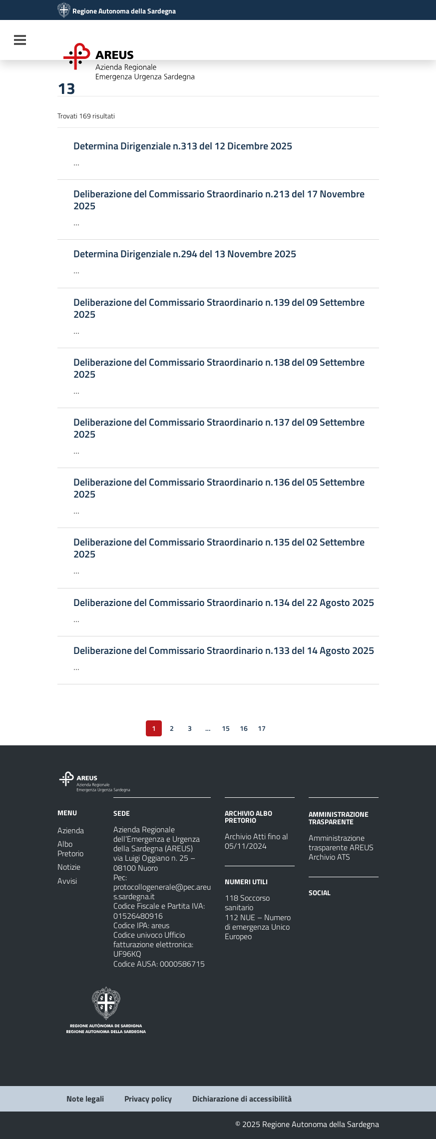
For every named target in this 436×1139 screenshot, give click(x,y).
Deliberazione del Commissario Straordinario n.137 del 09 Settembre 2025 (219, 428)
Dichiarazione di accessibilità (242, 1099)
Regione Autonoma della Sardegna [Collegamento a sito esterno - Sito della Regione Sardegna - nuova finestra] (124, 10)
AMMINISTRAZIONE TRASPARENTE (339, 817)
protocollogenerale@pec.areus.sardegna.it (162, 891)
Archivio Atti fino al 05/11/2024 (256, 841)
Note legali (85, 1099)
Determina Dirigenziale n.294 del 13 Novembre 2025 (184, 253)
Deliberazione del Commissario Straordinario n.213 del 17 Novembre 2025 (219, 199)
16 (244, 728)
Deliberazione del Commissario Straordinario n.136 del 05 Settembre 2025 (219, 488)
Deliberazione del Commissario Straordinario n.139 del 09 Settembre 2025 (219, 308)
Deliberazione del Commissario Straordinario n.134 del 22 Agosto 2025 (223, 602)
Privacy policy (148, 1099)
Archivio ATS (329, 857)
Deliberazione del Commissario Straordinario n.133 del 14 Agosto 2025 (223, 650)
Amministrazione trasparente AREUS (341, 842)
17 (262, 728)
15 (226, 728)
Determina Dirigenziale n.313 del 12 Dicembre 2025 (182, 145)
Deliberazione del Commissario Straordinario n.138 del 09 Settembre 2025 (219, 368)
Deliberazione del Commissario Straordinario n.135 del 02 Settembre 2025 (219, 548)
